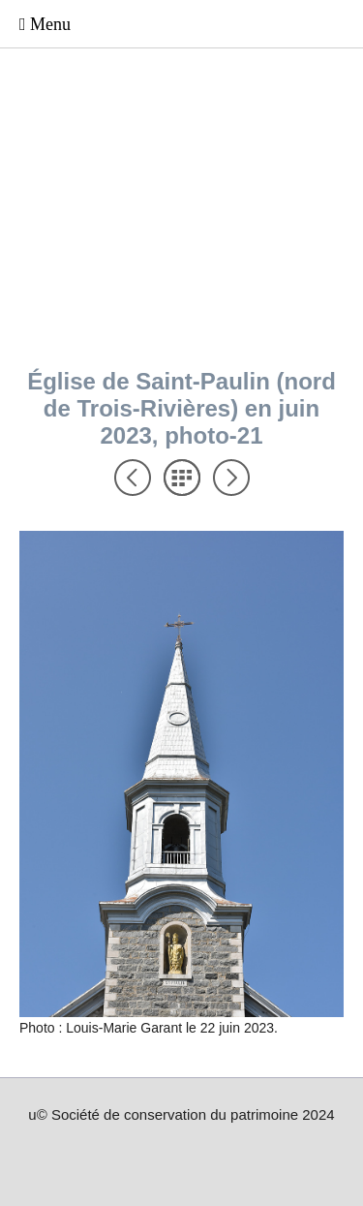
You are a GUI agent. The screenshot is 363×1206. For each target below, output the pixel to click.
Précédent (132, 477)
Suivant (231, 477)
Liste (182, 477)
